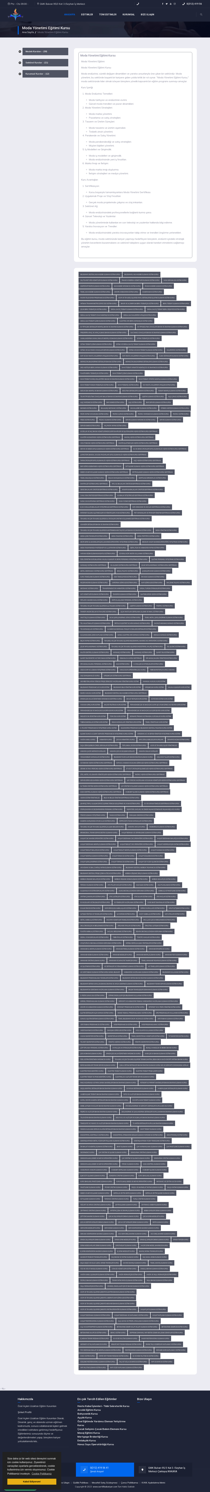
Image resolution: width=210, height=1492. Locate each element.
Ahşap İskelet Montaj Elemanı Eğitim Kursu (130, 850)
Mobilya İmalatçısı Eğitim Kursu (164, 879)
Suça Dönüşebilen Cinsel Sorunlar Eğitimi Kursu (99, 745)
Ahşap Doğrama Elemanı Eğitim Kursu (95, 1315)
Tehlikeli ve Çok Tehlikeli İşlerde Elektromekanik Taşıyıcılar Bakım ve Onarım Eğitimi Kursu (115, 530)
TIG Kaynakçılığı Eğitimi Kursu (91, 629)
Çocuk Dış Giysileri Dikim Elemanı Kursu (124, 1216)
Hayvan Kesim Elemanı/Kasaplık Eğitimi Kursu (97, 553)
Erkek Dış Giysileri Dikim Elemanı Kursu (95, 1239)
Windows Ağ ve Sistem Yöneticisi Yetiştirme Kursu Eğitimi (158, 734)
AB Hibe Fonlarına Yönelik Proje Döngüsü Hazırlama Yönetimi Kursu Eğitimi (109, 681)
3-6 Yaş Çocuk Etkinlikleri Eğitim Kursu (127, 1048)
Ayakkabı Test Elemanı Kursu (176, 955)
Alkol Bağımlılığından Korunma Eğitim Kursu (136, 891)
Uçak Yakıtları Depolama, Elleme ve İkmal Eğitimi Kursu (141, 611)
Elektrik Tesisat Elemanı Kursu (120, 1071)
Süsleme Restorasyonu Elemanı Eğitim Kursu (97, 1362)
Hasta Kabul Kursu (87, 739)
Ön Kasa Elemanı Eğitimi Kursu (152, 577)
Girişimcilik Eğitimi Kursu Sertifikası (117, 675)
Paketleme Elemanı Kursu (90, 1187)
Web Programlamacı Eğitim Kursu (154, 1024)
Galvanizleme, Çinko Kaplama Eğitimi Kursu (96, 635)
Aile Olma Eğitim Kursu (145, 885)
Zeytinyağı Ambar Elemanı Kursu (154, 1205)
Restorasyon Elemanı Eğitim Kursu (138, 1350)
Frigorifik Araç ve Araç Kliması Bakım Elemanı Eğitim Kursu (103, 332)
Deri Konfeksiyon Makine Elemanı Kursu (143, 1228)
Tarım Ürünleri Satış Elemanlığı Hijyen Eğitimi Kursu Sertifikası (104, 460)
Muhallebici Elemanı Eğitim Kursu (143, 408)
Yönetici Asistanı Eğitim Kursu (119, 1042)
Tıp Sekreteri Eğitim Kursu (179, 1036)
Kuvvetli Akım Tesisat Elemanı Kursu (146, 1100)
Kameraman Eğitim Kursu (152, 292)
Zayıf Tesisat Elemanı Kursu (150, 1129)
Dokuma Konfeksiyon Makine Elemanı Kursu (97, 1234)
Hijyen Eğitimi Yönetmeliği (90, 798)
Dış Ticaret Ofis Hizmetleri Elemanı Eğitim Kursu (99, 280)
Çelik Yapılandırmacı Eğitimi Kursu (93, 646)
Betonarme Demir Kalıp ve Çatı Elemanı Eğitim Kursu (137, 1327)
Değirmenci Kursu (87, 1152)
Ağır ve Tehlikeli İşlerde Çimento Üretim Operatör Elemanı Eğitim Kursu (108, 1309)
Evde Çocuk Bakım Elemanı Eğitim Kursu (160, 1053)
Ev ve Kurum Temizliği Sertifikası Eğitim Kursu (161, 803)
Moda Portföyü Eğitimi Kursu (148, 536)
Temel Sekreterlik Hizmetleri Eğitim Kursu (147, 1036)
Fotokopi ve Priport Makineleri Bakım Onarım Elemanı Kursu (163, 1082)
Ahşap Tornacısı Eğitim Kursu (122, 862)
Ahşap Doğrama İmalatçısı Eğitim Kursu (172, 838)
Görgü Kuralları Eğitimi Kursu (153, 908)
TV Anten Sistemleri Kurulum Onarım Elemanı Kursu (153, 1123)
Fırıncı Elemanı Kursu (130, 1164)
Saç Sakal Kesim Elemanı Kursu (155, 1257)
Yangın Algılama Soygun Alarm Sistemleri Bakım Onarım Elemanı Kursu (108, 1129)
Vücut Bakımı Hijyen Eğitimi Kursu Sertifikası (97, 443)
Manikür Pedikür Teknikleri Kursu (93, 1257)
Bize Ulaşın (64, 1482)
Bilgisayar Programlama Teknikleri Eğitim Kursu (99, 978)
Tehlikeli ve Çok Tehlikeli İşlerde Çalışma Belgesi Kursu (102, 827)
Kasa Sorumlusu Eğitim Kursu (175, 280)
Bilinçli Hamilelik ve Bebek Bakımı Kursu (161, 1048)
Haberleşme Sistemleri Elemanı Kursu (173, 1088)
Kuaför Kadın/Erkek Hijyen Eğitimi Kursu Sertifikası (100, 437)
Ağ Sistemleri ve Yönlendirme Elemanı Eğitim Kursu (124, 966)
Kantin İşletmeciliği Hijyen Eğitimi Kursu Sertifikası (137, 443)
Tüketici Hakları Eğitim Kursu (148, 937)
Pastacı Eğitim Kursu (181, 414)
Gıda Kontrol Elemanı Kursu (154, 1164)
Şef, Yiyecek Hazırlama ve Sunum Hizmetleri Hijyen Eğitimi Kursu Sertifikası (156, 780)
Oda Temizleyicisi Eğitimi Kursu (125, 577)
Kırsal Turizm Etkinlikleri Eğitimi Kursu (155, 588)
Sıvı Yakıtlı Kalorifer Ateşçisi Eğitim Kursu (159, 385)
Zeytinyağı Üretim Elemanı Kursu (93, 1210)
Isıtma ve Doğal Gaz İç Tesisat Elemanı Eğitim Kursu (135, 344)
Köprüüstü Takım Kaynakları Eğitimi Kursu (135, 821)
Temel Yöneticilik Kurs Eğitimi (156, 722)
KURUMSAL (129, 14)
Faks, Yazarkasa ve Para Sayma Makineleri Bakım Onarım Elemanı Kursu (108, 1082)
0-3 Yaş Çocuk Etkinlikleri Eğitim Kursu (148, 664)
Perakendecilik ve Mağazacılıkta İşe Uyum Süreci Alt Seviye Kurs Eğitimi (158, 705)
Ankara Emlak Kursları (148, 751)
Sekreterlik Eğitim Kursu (117, 1036)
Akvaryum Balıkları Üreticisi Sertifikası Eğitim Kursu (142, 489)
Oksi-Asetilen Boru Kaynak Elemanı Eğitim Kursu (99, 367)
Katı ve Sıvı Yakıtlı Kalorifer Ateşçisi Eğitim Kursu (99, 356)
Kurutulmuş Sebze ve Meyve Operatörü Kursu (134, 1181)
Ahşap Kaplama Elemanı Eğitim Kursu (167, 1315)
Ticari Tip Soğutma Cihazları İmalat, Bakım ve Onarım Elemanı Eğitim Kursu (109, 396)
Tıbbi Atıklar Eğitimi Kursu (123, 937)
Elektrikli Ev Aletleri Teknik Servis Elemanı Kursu (134, 1077)
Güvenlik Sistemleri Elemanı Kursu (140, 1088)
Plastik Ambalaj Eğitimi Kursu (91, 931)
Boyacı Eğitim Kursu (118, 1332)
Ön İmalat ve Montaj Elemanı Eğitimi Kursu (96, 1146)
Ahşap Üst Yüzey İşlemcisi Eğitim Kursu (153, 862)
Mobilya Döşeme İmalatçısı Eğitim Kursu (95, 879)
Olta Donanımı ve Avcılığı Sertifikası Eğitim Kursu (151, 507)
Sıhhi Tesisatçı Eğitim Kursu (128, 385)
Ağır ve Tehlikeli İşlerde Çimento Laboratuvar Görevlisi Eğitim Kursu (107, 1298)
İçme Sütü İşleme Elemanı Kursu (92, 1175)
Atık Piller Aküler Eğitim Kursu (120, 885)
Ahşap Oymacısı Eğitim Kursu (123, 856)
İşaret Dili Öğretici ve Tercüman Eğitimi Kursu (98, 658)
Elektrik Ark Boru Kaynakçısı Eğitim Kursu (136, 321)
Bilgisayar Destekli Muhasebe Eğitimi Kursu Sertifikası (126, 693)
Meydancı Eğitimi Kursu (89, 588)
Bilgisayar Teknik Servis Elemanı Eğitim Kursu (164, 984)
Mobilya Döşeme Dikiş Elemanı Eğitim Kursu (141, 873)
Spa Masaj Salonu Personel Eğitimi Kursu (96, 664)
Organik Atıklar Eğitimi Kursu (129, 925)
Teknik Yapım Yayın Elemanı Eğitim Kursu (127, 1280)
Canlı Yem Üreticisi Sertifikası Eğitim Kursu (96, 495)
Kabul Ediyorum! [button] (32, 1481)
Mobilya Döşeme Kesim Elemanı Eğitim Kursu (131, 879)
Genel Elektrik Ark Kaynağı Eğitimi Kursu (134, 635)
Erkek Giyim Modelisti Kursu (125, 1239)
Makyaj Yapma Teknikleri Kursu (151, 1251)
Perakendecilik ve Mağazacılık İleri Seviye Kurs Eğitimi (148, 710)
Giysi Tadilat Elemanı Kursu (126, 1245)
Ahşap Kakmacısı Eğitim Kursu (162, 850)
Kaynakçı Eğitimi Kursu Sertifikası (93, 565)
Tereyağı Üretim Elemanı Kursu (116, 1199)
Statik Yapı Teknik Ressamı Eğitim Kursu (114, 1356)
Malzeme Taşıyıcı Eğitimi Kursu (178, 582)
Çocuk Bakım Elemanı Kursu (91, 1053)
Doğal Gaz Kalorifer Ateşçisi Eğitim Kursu (139, 315)
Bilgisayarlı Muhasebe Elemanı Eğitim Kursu (141, 274)
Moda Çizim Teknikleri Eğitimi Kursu (93, 536)
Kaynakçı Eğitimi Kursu (122, 652)
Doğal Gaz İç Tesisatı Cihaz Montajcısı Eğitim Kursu (99, 315)
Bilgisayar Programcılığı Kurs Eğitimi (94, 687)
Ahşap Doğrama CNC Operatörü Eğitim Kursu (135, 838)
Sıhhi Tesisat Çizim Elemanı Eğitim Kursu (127, 373)
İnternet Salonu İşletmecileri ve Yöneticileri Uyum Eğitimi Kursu (105, 513)
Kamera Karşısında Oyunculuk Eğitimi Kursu (97, 821)
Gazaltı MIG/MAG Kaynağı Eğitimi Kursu (169, 623)
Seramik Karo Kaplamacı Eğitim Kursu (171, 1350)
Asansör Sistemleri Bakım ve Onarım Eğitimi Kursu (99, 524)
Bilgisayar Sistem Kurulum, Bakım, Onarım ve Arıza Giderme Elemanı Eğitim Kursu (111, 984)
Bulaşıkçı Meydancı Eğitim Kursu (113, 408)
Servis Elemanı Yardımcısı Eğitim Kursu (141, 420)
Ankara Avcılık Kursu (136, 827)
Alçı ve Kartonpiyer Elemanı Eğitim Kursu (96, 1327)
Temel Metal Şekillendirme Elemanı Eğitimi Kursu (164, 617)
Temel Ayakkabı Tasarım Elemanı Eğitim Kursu (159, 960)
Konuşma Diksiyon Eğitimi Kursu (141, 815)
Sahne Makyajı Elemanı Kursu (134, 1263)
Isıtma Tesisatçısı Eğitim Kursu (148, 338)
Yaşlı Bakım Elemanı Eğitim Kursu (159, 1280)
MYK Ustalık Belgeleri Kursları (151, 739)
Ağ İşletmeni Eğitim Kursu (90, 966)
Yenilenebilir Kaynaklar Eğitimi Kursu (95, 757)
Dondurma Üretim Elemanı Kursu (144, 1152)
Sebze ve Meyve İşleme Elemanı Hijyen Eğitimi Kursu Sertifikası (104, 472)
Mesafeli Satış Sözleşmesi (104, 1482)
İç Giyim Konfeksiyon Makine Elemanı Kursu (96, 1251)
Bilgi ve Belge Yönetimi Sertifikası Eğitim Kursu (121, 798)
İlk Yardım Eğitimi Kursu (126, 914)
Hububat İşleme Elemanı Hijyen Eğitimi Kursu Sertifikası (147, 792)
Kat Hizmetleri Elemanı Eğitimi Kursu (94, 594)
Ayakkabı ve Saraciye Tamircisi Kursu (123, 960)
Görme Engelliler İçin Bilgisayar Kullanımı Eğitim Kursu (130, 995)
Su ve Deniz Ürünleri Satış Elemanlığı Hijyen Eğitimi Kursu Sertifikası (159, 449)
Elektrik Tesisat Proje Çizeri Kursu (149, 1071)
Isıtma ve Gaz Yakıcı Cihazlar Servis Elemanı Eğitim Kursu (102, 350)
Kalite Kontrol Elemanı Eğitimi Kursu (94, 652)
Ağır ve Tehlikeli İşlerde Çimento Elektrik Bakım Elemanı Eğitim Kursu (107, 1292)
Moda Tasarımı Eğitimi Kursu (122, 536)
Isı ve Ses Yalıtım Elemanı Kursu (125, 1338)
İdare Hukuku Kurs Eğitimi (90, 693)
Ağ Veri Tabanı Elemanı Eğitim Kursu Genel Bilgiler (100, 972)
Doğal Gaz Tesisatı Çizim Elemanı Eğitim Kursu (97, 321)
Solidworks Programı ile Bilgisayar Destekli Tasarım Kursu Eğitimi (146, 728)
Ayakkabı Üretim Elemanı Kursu (92, 960)
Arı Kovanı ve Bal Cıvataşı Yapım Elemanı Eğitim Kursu (101, 867)
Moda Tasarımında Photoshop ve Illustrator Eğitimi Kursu (103, 548)
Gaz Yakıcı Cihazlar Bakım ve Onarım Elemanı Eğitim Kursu (153, 332)
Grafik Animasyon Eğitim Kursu (126, 292)
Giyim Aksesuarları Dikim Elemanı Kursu (95, 1245)
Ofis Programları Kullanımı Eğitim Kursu (172, 1013)
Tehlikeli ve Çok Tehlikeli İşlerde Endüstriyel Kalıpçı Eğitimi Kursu (137, 646)
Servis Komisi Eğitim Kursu (90, 425)
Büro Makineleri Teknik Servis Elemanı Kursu (97, 1065)
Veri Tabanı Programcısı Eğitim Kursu (94, 1024)
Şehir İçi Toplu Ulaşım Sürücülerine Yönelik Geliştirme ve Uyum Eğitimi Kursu (110, 803)
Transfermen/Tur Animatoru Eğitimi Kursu (119, 588)
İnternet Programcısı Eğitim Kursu (130, 1007)
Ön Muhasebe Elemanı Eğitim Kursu (158, 286)
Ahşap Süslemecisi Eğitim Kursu (151, 856)
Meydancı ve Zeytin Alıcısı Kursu (169, 1181)
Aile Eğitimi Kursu (122, 664)
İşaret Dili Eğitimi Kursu (165, 652)
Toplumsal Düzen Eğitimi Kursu (134, 745)
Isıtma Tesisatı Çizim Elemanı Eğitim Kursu (96, 344)
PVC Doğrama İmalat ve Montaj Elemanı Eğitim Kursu (100, 1350)
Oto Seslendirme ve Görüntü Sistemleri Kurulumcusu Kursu (149, 1106)
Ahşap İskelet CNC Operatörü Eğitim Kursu (136, 844)
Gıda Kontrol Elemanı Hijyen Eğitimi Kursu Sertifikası (100, 792)
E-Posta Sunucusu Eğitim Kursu (92, 995)
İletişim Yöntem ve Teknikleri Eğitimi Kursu (96, 914)
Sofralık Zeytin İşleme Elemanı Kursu (159, 1193)
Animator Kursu (105, 739)
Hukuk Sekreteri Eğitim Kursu (92, 1036)
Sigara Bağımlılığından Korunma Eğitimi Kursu (154, 931)
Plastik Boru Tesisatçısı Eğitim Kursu (94, 373)
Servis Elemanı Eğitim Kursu (170, 420)
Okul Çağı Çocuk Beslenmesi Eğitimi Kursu (159, 920)
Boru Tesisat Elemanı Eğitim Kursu (176, 303)
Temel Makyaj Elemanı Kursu (161, 1263)
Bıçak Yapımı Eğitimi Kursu (90, 641)
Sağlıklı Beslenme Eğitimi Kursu (119, 931)
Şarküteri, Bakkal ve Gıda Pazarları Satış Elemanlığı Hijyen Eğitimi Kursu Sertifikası (113, 455)
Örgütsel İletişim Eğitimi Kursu (157, 925)
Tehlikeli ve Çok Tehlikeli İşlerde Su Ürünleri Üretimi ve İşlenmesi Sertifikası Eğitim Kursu (115, 518)
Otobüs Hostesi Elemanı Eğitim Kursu (175, 408)
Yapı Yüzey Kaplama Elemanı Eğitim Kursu (126, 1367)
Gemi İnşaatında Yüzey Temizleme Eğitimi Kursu (152, 1141)
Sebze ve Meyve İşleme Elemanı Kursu (94, 1193)
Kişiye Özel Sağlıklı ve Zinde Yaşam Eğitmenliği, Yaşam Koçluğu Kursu (153, 809)
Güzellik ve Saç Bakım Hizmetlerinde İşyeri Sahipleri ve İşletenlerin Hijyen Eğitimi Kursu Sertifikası (118, 431)
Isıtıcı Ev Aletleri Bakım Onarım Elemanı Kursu (141, 1094)
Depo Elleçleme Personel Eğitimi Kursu (127, 600)
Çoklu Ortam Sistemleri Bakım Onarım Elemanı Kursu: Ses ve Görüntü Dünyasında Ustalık (154, 1065)
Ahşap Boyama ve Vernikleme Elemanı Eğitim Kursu (141, 832)
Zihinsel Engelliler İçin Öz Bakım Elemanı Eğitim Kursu (128, 1286)
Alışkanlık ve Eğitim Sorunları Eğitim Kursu (97, 891)
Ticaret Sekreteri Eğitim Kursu (92, 1042)
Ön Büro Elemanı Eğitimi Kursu (124, 594)
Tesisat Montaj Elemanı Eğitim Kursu (172, 391)
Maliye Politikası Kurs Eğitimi (115, 705)
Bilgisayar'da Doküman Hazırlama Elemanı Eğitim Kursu (102, 989)
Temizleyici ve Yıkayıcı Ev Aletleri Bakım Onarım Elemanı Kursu (104, 1123)
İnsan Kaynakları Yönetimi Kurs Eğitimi (126, 722)
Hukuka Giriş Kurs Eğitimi (90, 705)
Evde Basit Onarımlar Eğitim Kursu (161, 902)
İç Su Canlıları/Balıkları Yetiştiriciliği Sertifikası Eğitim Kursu (104, 507)
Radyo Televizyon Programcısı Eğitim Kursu (97, 298)
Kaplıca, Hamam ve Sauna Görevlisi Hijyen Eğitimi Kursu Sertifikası (141, 763)
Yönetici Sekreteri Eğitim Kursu (147, 1042)
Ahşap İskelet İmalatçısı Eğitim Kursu (94, 850)
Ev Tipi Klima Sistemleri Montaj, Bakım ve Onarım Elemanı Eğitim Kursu (106, 327)
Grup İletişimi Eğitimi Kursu (179, 908)
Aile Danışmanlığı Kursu (90, 675)
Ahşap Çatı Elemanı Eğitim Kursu (153, 1309)
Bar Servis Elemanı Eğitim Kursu (158, 402)
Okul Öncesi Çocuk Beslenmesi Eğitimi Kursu (97, 925)
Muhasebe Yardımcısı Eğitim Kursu (127, 286)
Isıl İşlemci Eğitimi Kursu (176, 646)
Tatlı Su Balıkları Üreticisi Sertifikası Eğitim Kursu (131, 484)
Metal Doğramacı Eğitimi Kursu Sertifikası (96, 571)
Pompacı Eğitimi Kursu (164, 606)
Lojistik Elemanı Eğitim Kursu (153, 396)
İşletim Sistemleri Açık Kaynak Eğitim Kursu (96, 1013)
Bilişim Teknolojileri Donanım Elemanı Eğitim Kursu (148, 989)
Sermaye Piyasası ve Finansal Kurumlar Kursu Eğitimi (150, 716)
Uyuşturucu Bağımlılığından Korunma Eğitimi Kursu (101, 943)
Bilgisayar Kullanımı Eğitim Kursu (175, 972)
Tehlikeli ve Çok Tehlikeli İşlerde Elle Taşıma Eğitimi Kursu (103, 606)
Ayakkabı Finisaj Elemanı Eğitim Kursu (130, 949)
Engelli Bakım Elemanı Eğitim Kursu (154, 1269)
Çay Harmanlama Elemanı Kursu (149, 1146)
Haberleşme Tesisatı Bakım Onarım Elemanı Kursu (99, 1094)
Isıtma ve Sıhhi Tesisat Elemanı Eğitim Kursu (146, 350)
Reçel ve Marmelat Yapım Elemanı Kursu (147, 1187)
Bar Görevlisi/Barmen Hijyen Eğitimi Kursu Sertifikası (100, 466)
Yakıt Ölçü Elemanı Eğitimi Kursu (92, 617)
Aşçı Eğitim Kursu (135, 402)
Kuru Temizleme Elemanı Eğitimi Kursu (95, 577)
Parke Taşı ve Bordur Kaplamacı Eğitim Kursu (163, 1344)
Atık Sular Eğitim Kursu (143, 896)
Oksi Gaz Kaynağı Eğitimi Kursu (165, 635)
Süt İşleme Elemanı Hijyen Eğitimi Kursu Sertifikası (145, 466)
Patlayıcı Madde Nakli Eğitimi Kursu (94, 600)
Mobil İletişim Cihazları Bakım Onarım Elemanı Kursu (100, 1106)
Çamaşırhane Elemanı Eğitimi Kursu (156, 571)
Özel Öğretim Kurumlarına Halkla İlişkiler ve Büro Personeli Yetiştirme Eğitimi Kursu (113, 559)
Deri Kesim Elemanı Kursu (114, 1228)
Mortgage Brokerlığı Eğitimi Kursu (152, 478)
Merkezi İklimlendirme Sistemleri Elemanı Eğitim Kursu (147, 361)
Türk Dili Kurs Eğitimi (118, 716)
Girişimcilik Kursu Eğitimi (154, 687)
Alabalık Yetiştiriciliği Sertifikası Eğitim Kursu (135, 495)
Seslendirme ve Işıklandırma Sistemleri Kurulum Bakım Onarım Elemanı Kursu (152, 1112)
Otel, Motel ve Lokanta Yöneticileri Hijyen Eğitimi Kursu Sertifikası (105, 774)
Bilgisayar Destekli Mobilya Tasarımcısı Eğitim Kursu (145, 867)
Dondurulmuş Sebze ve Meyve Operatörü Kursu (99, 1158)
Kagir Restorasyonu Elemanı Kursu (155, 1338)
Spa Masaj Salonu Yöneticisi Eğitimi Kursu (161, 658)
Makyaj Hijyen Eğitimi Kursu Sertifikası (139, 437)
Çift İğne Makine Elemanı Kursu (92, 1216)
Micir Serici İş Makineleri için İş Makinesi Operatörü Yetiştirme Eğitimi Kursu (109, 542)
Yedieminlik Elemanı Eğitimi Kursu (162, 827)
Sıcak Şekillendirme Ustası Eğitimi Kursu (125, 617)
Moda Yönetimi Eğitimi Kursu (166, 530)
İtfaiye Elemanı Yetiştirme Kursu (92, 815)
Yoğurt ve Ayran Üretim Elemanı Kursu (95, 1205)
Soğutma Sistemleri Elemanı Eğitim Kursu (138, 391)
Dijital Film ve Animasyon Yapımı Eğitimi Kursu (147, 548)
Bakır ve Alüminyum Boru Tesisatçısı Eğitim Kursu (140, 303)
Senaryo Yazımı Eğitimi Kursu (178, 739)
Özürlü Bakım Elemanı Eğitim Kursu (94, 1280)
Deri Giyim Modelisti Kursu (90, 1228)
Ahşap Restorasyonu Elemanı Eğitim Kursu (97, 1321)
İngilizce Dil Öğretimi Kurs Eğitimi (93, 716)
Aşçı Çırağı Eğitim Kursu (177, 396)
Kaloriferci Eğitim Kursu (176, 350)
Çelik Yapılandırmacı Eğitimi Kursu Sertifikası (159, 565)
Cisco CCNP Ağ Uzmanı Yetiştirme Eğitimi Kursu (98, 670)
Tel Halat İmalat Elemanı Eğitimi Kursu (95, 623)
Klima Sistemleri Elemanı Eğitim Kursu (173, 356)
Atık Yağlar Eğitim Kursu (166, 896)
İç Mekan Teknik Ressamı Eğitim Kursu (94, 1338)
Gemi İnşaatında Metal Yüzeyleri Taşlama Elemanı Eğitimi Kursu (105, 1141)
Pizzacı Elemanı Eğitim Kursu (110, 420)
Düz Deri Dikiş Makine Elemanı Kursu (132, 1234)
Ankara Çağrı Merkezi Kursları (93, 751)
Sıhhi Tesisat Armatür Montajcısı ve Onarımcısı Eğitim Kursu (145, 367)
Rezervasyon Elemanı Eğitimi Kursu (94, 582)
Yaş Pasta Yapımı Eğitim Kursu (115, 425)
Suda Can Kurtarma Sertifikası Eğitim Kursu (97, 501)
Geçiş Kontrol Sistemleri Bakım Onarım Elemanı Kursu (101, 1088)
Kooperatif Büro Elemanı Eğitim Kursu (95, 286)
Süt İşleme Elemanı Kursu (90, 1199)
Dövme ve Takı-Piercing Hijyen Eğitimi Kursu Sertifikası (101, 768)
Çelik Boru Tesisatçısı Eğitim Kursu (93, 309)
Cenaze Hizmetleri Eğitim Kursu (124, 1269)
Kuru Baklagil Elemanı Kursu (150, 1175)
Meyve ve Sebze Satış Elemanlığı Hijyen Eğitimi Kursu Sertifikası (104, 449)
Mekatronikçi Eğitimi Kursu (177, 1135)
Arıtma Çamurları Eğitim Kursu (92, 896)
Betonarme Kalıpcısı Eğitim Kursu (93, 1332)
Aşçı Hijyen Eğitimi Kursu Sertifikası (147, 460)
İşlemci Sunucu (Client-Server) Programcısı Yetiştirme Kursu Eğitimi (106, 734)
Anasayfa (69, 14)
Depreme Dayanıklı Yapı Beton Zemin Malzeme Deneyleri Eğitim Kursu (156, 1332)
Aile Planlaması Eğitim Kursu (169, 885)
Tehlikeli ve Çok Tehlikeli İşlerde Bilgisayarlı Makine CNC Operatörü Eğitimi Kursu (135, 641)
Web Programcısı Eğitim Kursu (125, 1024)
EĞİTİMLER (87, 14)
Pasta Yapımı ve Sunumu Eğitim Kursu (94, 414)
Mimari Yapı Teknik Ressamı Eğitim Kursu (126, 1344)
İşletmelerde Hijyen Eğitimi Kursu (154, 594)
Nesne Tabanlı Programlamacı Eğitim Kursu (135, 1013)
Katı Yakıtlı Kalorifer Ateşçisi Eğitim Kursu (138, 356)
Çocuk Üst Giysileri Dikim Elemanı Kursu (133, 1222)
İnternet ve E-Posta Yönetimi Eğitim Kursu (164, 1007)
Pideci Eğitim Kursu (87, 420)
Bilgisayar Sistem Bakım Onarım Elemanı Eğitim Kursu (142, 978)
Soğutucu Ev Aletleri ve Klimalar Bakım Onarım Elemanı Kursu (140, 1117)
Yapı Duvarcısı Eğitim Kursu (161, 1362)
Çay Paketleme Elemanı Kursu (178, 1146)
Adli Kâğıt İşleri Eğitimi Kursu (168, 757)
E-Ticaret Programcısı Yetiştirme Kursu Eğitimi (98, 728)
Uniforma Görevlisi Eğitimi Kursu (124, 582)
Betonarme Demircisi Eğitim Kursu (174, 1327)
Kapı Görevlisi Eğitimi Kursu (151, 582)
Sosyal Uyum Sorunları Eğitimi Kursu (94, 937)
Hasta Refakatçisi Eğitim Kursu (130, 1274)
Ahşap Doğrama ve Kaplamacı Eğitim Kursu (131, 1315)
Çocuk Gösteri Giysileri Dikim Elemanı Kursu (97, 1222)
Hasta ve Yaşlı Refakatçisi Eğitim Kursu (161, 1274)
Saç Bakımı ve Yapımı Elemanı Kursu (125, 1257)
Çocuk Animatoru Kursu (125, 739)
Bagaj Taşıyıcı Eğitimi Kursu (127, 571)
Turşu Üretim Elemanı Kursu (144, 1199)
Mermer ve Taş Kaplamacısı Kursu (93, 1344)
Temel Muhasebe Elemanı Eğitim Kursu (95, 292)
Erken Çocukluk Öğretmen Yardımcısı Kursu (123, 1053)
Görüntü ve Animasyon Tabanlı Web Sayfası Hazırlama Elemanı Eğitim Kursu (148, 1001)
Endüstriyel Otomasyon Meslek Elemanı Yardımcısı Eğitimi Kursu (138, 1135)
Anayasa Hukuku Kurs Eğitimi (154, 681)
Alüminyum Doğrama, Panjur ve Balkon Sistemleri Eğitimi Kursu (131, 629)
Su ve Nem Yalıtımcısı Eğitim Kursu (146, 1356)
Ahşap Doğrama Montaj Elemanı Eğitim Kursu (98, 844)
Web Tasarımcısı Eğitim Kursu (91, 1030)
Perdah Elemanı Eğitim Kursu (91, 885)
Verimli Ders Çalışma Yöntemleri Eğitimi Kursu (143, 943)
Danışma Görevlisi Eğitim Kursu (119, 1030)
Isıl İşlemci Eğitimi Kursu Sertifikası (123, 565)
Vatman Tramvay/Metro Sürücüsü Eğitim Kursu (98, 303)
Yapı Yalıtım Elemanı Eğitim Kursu (93, 1367)
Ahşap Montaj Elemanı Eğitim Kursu (94, 856)
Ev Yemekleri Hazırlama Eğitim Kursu (128, 902)
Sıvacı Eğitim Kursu (87, 1356)
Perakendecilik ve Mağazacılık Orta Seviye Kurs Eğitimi (101, 710)
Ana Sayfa (28, 32)
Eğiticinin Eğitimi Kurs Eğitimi (162, 699)
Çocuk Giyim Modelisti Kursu (153, 1216)
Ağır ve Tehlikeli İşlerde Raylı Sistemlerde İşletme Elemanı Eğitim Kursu (146, 298)
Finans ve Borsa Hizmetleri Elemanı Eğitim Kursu (140, 280)
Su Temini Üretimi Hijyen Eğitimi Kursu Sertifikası (98, 786)
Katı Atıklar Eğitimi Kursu (175, 914)
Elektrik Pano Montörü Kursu (92, 1071)
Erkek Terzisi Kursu (180, 1239)
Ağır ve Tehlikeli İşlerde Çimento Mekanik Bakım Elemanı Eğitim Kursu (107, 1303)
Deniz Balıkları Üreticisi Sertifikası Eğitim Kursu (99, 489)
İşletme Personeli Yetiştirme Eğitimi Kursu (168, 559)
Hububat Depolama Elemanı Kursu (124, 1170)
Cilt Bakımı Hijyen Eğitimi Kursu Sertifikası (96, 763)
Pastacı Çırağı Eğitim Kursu (123, 414)
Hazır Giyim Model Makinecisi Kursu (154, 1245)
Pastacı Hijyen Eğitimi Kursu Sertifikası (150, 774)
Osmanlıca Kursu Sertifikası (131, 658)
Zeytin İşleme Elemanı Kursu (126, 1205)
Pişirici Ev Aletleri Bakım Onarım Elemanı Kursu (98, 1112)
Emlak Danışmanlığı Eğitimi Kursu (121, 478)
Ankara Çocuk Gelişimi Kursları (122, 751)
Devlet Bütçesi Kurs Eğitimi (136, 699)
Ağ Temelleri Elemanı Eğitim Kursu (161, 966)
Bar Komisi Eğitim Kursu (115, 402)
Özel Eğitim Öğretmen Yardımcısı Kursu (95, 1059)
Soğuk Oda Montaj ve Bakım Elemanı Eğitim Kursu (99, 391)
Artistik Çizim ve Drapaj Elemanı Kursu (125, 1210)
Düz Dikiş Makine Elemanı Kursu (163, 1234)
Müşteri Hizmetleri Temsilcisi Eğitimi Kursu (122, 920)
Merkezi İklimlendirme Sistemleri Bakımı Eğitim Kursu (100, 361)
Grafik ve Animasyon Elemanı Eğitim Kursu (96, 1007)
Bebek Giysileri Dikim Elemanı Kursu (157, 1210)
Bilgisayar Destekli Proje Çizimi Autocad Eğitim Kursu (100, 873)
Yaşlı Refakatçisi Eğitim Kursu (91, 1286)
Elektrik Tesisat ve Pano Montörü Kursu (95, 1077)
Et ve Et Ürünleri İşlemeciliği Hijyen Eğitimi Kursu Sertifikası (149, 768)
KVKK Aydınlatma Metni (153, 1482)
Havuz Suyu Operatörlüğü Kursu (133, 670)
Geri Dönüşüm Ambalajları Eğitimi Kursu (120, 908)
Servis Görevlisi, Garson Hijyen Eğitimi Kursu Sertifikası (101, 780)
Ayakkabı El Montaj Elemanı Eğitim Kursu (96, 949)
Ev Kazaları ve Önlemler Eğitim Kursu (95, 902)
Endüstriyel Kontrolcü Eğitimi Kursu (94, 1135)
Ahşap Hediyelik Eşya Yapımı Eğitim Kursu (173, 844)
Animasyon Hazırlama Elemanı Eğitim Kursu (141, 972)
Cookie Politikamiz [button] (42, 1473)
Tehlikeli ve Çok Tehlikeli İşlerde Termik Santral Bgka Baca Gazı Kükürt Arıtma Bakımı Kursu (151, 1059)
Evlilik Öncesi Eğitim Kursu (90, 908)
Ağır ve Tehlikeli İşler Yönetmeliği (163, 745)
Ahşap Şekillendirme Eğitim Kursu (93, 862)
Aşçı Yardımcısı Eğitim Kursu (91, 402)
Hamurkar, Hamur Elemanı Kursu (93, 1170)
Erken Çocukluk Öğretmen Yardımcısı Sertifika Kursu (101, 699)
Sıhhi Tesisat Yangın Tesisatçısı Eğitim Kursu (97, 385)
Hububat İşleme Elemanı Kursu (154, 1170)
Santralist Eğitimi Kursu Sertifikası (94, 484)
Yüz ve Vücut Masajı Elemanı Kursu (94, 1269)
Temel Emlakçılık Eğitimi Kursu (92, 478)
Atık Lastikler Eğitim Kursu (119, 896)
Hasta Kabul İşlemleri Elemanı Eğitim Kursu (97, 1274)
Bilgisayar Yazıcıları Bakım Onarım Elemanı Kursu (133, 757)
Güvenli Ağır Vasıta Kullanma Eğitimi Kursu (136, 553)
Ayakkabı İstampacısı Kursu (159, 949)
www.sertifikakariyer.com (105, 1486)
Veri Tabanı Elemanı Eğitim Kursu (170, 1019)
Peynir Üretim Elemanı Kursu (116, 1187)
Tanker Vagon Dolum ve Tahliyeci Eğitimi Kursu (98, 611)
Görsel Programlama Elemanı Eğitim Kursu (97, 1001)
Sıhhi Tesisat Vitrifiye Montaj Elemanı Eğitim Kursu (158, 379)
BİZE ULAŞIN (147, 14)
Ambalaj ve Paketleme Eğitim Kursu (172, 891)
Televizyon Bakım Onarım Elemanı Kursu (96, 1117)
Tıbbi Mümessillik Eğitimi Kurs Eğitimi (94, 722)
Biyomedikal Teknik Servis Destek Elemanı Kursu (98, 832)
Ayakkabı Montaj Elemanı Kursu (148, 955)
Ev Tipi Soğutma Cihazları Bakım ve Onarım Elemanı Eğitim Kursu (162, 327)
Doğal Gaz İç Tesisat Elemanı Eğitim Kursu (127, 309)
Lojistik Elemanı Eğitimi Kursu (141, 606)
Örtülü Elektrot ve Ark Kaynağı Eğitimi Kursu (132, 623)
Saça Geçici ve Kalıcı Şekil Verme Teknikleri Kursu (99, 1263)
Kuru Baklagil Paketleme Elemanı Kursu (96, 1181)
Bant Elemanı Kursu (125, 1146)
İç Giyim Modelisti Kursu (126, 1251)
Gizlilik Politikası (80, 1482)
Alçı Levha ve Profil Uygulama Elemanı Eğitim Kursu (138, 1321)
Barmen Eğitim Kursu (88, 408)
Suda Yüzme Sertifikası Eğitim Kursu (132, 501)
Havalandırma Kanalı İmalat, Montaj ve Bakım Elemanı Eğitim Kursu (106, 338)
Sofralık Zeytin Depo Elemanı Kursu (127, 1193)
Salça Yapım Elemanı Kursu (177, 1187)
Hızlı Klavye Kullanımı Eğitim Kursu (149, 1030)
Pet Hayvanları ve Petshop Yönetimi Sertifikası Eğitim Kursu (157, 513)
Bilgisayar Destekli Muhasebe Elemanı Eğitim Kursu (100, 274)
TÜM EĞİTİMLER (107, 14)
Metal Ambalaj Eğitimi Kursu (91, 920)
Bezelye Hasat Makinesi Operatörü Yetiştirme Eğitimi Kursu (165, 542)
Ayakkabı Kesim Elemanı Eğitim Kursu (94, 955)
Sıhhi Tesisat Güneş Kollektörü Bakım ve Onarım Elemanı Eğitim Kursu (107, 379)
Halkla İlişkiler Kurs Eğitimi (179, 687)
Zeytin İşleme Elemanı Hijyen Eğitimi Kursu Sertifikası (152, 472)
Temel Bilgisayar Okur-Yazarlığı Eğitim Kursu (135, 1019)
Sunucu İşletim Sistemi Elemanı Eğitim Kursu (97, 1019)
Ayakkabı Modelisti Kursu (122, 955)
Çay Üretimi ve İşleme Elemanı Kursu (113, 1152)
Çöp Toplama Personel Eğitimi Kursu (94, 1048)
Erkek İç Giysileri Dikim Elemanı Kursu (154, 1239)
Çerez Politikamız (129, 1482)
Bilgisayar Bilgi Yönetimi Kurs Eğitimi (127, 687)
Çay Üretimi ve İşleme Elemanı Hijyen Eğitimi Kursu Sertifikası (144, 786)
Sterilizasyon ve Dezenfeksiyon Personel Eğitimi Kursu (101, 809)
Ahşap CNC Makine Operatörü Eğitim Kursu (97, 838)
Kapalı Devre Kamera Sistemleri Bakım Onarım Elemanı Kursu (104, 1100)
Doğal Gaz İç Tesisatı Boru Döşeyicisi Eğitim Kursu (166, 309)
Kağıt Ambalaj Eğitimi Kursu (150, 914)
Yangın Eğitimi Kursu (117, 815)
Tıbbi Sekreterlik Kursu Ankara (162, 670)
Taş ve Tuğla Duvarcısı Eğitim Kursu (133, 1362)
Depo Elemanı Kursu (160, 1222)
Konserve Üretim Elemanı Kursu (121, 1175)
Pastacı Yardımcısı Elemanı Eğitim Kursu (153, 414)
